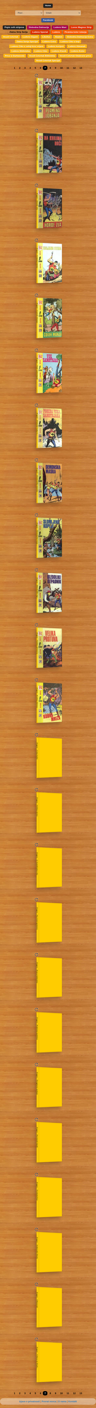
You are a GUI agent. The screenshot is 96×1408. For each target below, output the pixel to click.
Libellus (46, 37)
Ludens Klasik (59, 51)
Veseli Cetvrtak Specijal (48, 60)
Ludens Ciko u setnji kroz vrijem (27, 46)
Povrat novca (49, 1401)
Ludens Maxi (59, 27)
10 (61, 68)
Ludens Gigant (30, 37)
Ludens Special (40, 32)
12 (74, 68)
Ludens (56, 32)
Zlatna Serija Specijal (27, 41)
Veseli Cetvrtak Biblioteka (42, 55)
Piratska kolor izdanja (76, 32)
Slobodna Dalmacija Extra (80, 37)
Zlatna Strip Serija (19, 32)
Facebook (48, 20)
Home (48, 5)
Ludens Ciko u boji (69, 41)
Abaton (58, 37)
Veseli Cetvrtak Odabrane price (75, 55)
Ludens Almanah (76, 46)
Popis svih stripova (14, 27)
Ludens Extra (49, 41)
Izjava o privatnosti (29, 1401)
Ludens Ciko (40, 51)
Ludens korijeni (56, 46)
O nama (62, 1401)
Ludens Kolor (78, 51)
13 (81, 68)
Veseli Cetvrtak (10, 37)
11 (68, 68)
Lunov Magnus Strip (81, 27)
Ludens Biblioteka (20, 51)
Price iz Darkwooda (14, 55)
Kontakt (72, 1401)
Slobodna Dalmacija (39, 27)
